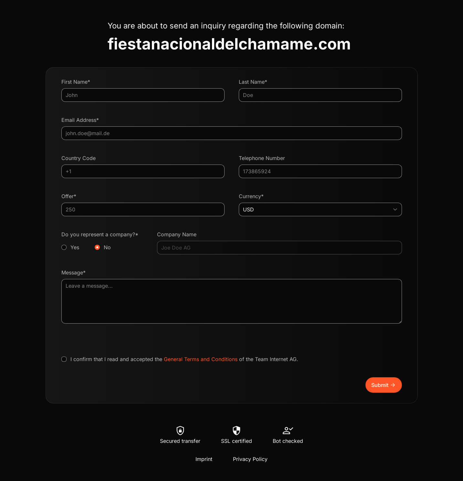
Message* (73, 272)
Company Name (176, 234)
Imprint (203, 459)
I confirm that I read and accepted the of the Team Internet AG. (184, 359)
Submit (383, 385)
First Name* (75, 82)
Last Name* (253, 82)
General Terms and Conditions (200, 359)
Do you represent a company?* (102, 241)
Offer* (68, 196)
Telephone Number (262, 158)
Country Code (78, 158)
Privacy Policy (250, 459)
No (107, 247)
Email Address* (80, 120)
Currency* (251, 196)
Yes (74, 247)
